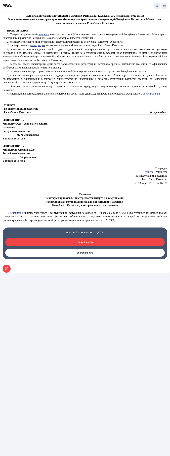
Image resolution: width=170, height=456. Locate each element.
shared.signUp (85, 252)
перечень (44, 34)
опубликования (151, 93)
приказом (150, 171)
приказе (16, 212)
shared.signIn (85, 242)
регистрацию (37, 45)
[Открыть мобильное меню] (164, 6)
